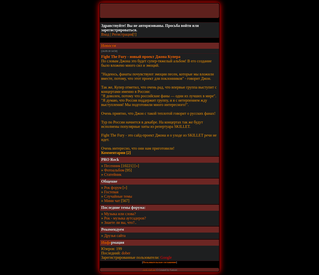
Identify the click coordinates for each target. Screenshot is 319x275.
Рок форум (113, 188)
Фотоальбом (114, 170)
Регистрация (122, 34)
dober (126, 253)
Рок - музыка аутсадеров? (125, 218)
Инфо (106, 242)
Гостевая (111, 192)
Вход (105, 34)
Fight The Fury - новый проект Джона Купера (140, 57)
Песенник (112, 166)
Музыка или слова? (120, 214)
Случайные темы (118, 196)
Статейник (113, 174)
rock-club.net (149, 269)
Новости (108, 45)
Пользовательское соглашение (159, 262)
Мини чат (112, 201)
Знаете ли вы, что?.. (120, 222)
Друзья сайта (115, 236)
